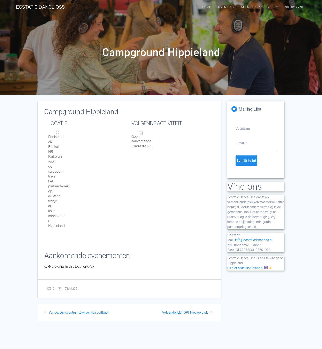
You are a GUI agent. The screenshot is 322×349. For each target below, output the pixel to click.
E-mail (241, 143)
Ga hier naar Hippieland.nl (245, 268)
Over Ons (226, 7)
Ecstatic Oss (40, 7)
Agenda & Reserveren (259, 7)
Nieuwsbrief (295, 7)
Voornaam (243, 129)
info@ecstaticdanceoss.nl (253, 240)
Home (206, 7)
